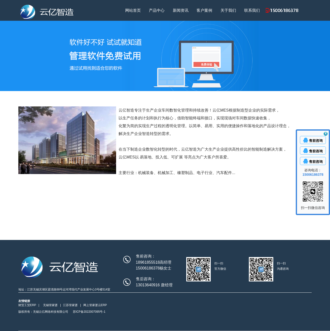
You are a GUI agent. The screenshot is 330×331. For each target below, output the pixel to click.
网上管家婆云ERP (95, 305)
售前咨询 (316, 141)
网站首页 (133, 10)
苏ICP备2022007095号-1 (89, 311)
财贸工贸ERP (27, 305)
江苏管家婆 (70, 305)
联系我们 (252, 10)
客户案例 (204, 10)
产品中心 (157, 10)
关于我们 (228, 10)
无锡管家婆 (50, 305)
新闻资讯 (180, 10)
